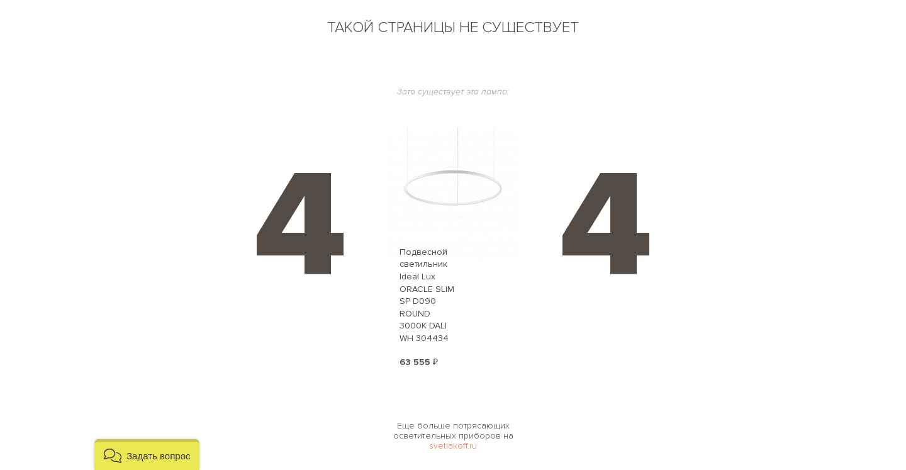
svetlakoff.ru (453, 445)
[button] (146, 454)
